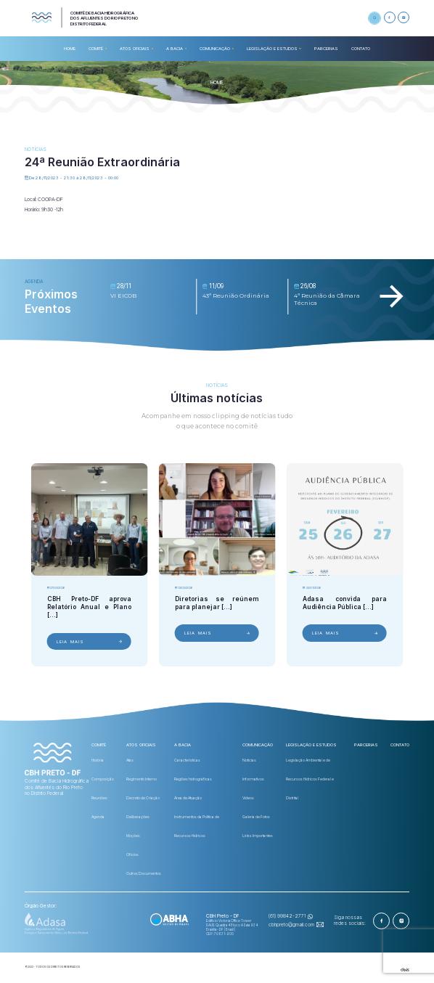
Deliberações (138, 817)
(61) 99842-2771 (287, 916)
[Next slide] (391, 296)
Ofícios (132, 854)
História (97, 760)
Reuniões (99, 798)
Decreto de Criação (143, 798)
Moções (133, 835)
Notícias (249, 760)
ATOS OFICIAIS (135, 48)
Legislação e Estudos (272, 48)
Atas (130, 760)
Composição (102, 779)
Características (187, 760)
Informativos (253, 779)
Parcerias (326, 48)
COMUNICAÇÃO (215, 48)
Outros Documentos (143, 873)
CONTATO (360, 48)
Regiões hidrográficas (193, 779)
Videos (248, 798)
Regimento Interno (141, 779)
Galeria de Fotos (256, 817)
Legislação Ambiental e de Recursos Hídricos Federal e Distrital (310, 779)
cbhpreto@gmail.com (291, 925)
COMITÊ (96, 48)
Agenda (98, 817)
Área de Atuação (188, 798)
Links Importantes (257, 835)
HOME (69, 48)
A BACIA (174, 48)
